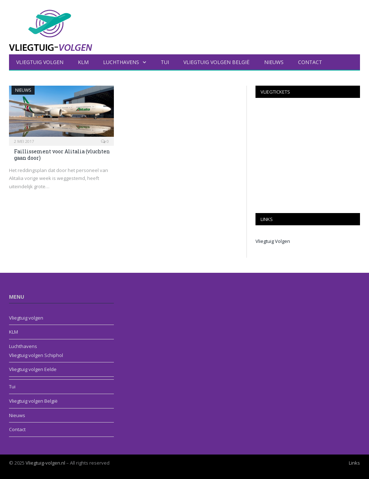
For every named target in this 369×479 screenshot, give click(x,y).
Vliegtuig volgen (39, 62)
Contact (310, 62)
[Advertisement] (307, 155)
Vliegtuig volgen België (216, 62)
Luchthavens (121, 62)
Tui (165, 62)
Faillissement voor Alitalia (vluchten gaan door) (62, 154)
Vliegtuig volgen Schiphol (36, 355)
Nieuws (274, 62)
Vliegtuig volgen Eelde (33, 369)
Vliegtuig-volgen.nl (45, 463)
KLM (83, 62)
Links (354, 463)
